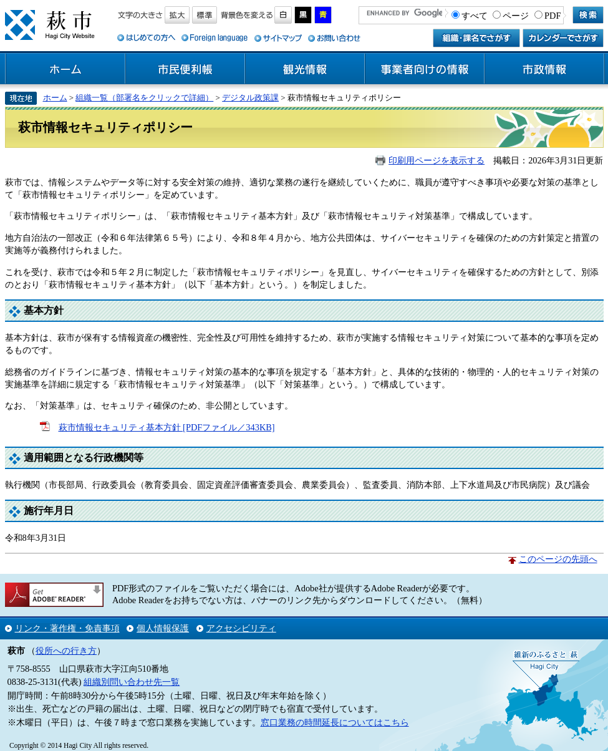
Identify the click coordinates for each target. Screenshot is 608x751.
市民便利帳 (185, 69)
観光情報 (305, 69)
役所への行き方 (66, 651)
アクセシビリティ (241, 628)
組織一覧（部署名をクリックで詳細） (144, 97)
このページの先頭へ (558, 559)
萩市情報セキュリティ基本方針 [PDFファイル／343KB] (167, 427)
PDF (552, 16)
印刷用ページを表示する (436, 160)
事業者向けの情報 (425, 69)
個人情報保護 (163, 628)
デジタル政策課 (250, 97)
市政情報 (544, 69)
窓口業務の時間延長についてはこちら (335, 722)
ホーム (65, 69)
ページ (516, 16)
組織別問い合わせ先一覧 (132, 682)
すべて (474, 16)
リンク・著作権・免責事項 (67, 628)
